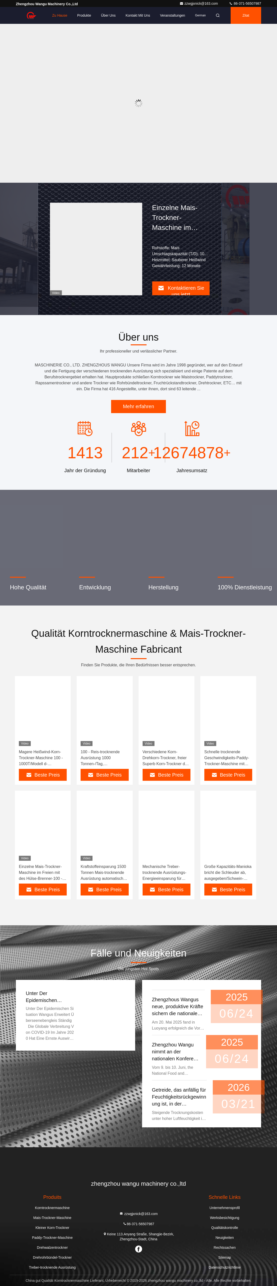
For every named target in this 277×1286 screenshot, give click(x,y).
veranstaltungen (172, 15)
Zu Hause (59, 15)
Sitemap (224, 1257)
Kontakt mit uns (137, 15)
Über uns (108, 15)
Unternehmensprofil (225, 1208)
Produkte (84, 15)
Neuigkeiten (224, 1238)
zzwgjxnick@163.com (199, 3)
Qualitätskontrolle (224, 1228)
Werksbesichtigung (224, 1218)
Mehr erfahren (138, 406)
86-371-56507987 (245, 3)
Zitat (246, 15)
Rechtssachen (225, 1248)
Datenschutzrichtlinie (225, 1267)
